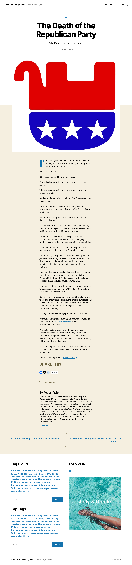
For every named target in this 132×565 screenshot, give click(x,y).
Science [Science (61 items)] (42, 485)
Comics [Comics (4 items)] (35, 474)
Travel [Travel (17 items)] (40, 488)
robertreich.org (70, 357)
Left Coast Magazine (14, 4)
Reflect (66, 17)
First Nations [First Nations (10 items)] (26, 477)
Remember (51, 382)
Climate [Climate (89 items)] (22, 473)
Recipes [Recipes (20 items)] (39, 482)
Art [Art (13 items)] (22, 471)
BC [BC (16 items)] (35, 471)
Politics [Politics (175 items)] (16, 482)
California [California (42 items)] (53, 470)
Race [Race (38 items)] (32, 482)
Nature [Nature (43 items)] (41, 479)
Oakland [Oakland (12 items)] (49, 479)
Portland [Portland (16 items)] (25, 482)
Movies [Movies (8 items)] (29, 479)
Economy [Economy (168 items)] (52, 473)
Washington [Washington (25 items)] (16, 491)
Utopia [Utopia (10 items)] (46, 489)
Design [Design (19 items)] (42, 474)
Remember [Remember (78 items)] (17, 485)
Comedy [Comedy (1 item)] (30, 474)
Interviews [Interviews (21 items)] (16, 479)
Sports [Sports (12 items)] (26, 488)
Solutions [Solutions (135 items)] (17, 488)
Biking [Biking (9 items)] (39, 471)
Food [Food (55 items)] (34, 476)
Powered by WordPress (44, 560)
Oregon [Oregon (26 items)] (57, 479)
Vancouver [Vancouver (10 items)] (54, 489)
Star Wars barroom (62, 322)
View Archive (44, 425)
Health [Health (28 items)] (56, 476)
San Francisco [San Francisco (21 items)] (31, 485)
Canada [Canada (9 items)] (14, 474)
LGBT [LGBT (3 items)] (23, 479)
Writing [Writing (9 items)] (26, 491)
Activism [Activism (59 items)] (15, 470)
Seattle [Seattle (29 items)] (51, 485)
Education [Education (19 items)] (15, 477)
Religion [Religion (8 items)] (47, 483)
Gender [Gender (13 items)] (41, 477)
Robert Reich (68, 49)
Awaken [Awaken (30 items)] (29, 470)
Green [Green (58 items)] (48, 476)
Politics (44, 382)
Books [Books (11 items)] (45, 471)
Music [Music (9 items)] (35, 479)
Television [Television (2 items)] (33, 488)
